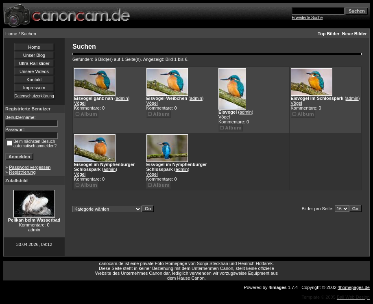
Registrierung (22, 172)
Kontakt (33, 79)
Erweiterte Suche (307, 17)
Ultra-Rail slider (34, 63)
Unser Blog (34, 55)
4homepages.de (354, 287)
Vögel (79, 103)
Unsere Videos (34, 71)
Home (11, 33)
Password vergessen (29, 167)
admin (122, 98)
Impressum (34, 87)
